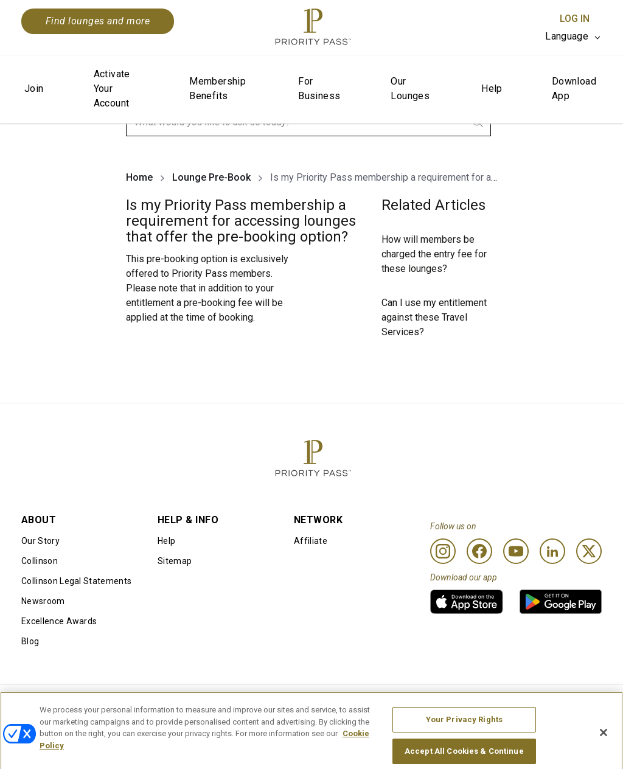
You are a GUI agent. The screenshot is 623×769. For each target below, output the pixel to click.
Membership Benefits (217, 88)
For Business (319, 88)
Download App (574, 88)
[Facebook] (479, 551)
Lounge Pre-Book (211, 177)
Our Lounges (410, 88)
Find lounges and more (98, 21)
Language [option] (566, 36)
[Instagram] (443, 551)
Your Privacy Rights (464, 739)
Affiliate (310, 541)
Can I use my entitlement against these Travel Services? (434, 317)
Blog (30, 641)
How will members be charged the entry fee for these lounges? (434, 254)
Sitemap (175, 561)
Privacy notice (403, 704)
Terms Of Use (167, 704)
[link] (466, 602)
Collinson (39, 561)
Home (139, 177)
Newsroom (43, 601)
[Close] (603, 752)
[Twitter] (589, 551)
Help (492, 88)
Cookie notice (284, 704)
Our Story (40, 541)
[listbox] (573, 36)
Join (34, 88)
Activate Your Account (112, 88)
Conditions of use (56, 704)
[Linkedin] (552, 551)
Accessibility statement (539, 704)
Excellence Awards (59, 621)
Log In (575, 18)
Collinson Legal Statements (76, 581)
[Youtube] (516, 551)
